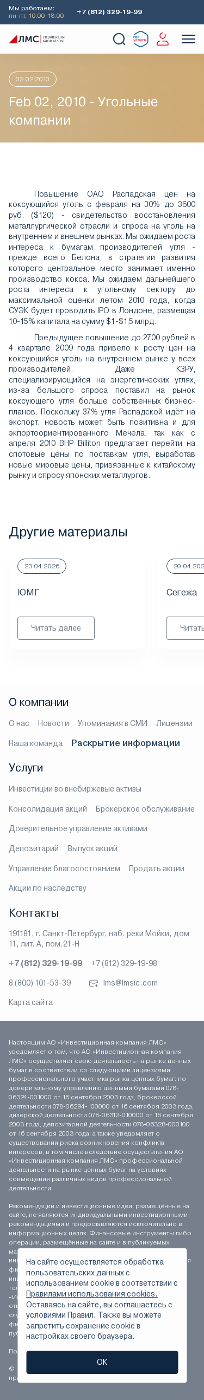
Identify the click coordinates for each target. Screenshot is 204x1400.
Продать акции (156, 868)
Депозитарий (34, 848)
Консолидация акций (48, 809)
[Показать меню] (188, 39)
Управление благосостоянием (64, 868)
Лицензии (174, 723)
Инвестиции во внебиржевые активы (75, 789)
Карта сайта (31, 1002)
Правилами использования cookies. (92, 1293)
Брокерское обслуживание (145, 809)
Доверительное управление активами (78, 828)
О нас (19, 723)
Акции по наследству (47, 888)
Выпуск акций (92, 848)
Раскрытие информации (125, 743)
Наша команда (36, 743)
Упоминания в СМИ (112, 723)
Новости (53, 723)
